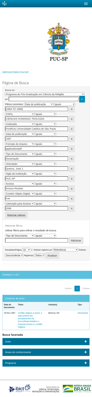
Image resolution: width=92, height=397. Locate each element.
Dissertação (83, 313)
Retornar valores (16, 215)
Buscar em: (10, 90)
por (6, 99)
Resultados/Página (13, 250)
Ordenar (82, 250)
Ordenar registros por (42, 250)
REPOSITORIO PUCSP (15, 72)
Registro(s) (29, 255)
